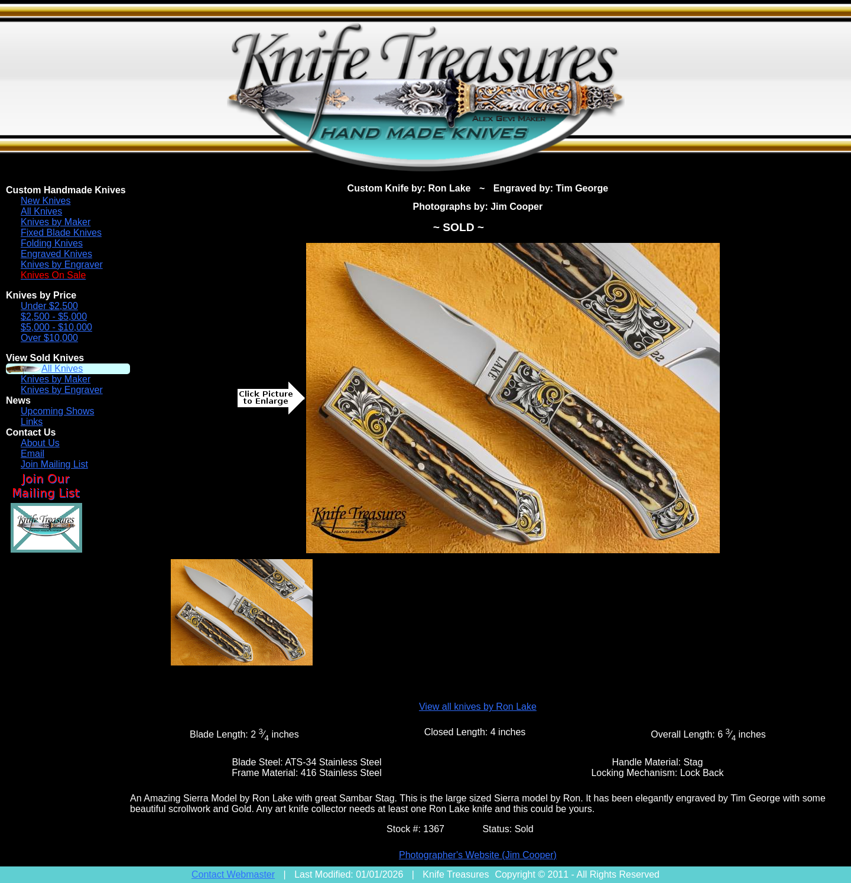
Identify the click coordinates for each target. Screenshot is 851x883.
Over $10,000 (49, 338)
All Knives (41, 211)
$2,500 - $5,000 (54, 316)
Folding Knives (52, 243)
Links (32, 422)
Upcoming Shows (58, 411)
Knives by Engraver (62, 264)
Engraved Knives (56, 254)
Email (32, 454)
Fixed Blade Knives (61, 233)
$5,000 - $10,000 (56, 327)
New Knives (45, 201)
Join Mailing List (54, 464)
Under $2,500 (49, 306)
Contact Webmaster (233, 874)
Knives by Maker (55, 222)
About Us (40, 443)
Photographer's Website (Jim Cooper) (478, 855)
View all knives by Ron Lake (478, 707)
